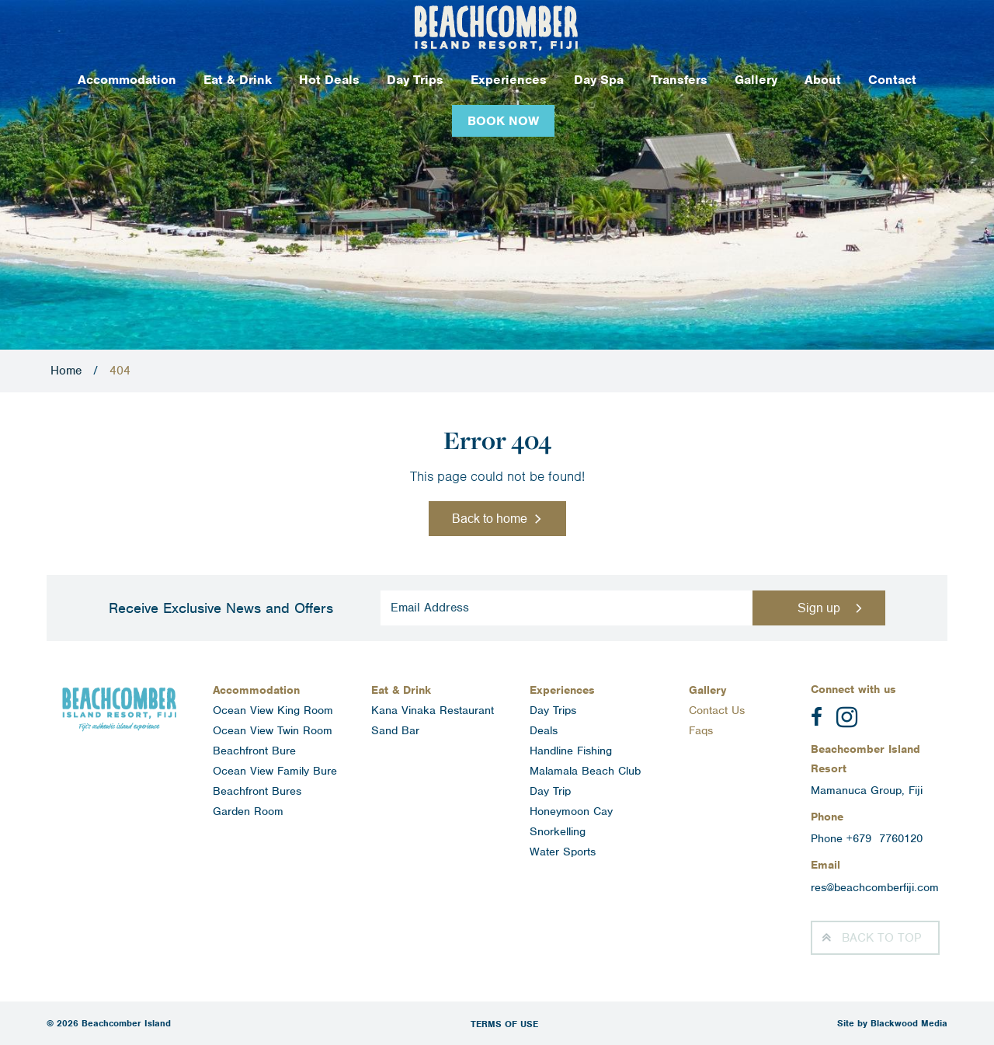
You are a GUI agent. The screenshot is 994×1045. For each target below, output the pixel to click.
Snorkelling (558, 831)
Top (881, 938)
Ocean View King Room (273, 710)
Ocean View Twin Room (272, 730)
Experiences (509, 79)
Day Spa (599, 79)
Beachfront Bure (254, 751)
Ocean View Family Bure (275, 771)
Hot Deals (329, 79)
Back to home (489, 518)
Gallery (756, 79)
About (823, 79)
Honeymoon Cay (571, 811)
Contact (892, 79)
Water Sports (563, 852)
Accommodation (127, 79)
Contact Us (717, 710)
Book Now (503, 121)
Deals (544, 730)
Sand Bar (395, 730)
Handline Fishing (571, 751)
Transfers (679, 79)
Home (66, 370)
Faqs (701, 730)
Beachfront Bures (257, 791)
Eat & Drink (237, 79)
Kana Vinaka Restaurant (432, 710)
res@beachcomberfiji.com (875, 887)
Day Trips (415, 79)
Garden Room (248, 811)
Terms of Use (504, 1024)
